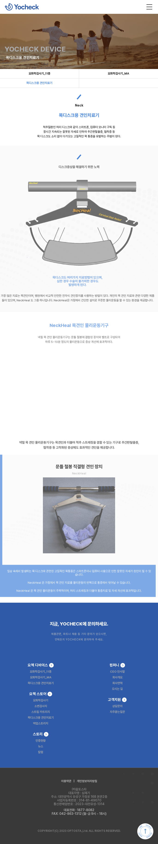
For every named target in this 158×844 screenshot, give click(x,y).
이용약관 (66, 781)
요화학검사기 (40, 700)
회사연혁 (117, 683)
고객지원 (117, 699)
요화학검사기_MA (118, 73)
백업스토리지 (40, 723)
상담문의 (117, 706)
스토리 (40, 734)
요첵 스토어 (40, 694)
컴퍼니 (117, 665)
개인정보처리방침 (87, 781)
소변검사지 (40, 706)
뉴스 (40, 746)
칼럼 (40, 752)
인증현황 (41, 740)
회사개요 (117, 677)
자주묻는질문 (117, 712)
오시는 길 (117, 689)
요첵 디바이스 (41, 665)
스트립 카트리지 (40, 712)
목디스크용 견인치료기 (39, 83)
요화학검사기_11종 (39, 73)
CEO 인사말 (117, 671)
